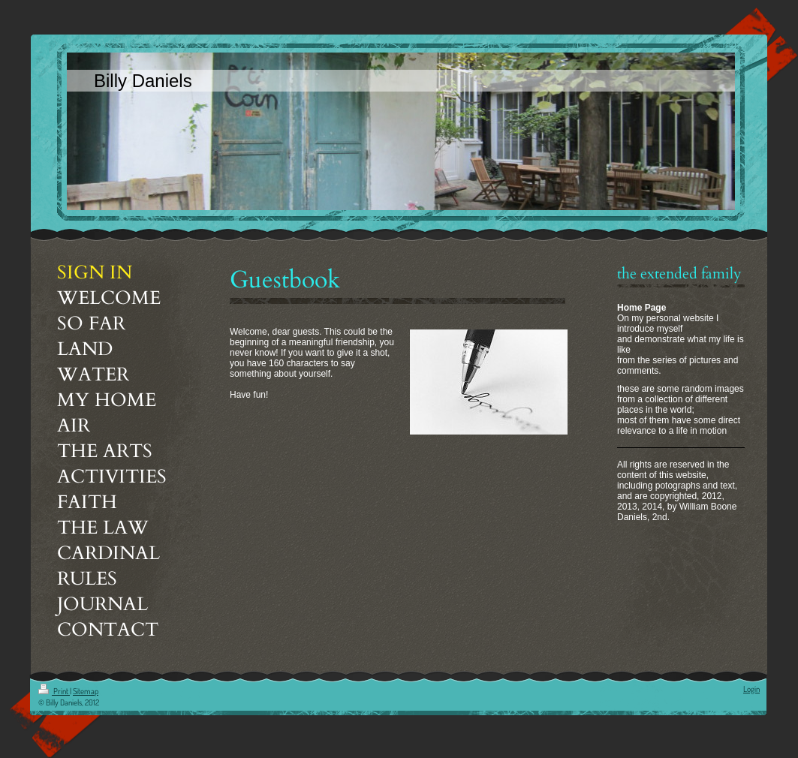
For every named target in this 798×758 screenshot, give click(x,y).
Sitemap (85, 691)
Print (54, 691)
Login (751, 689)
